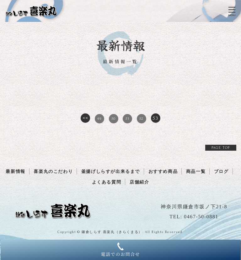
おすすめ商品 (163, 171)
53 (155, 118)
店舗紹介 (139, 182)
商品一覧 (196, 171)
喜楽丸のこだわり (53, 171)
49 (99, 119)
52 (141, 119)
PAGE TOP (221, 148)
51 (127, 119)
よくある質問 (106, 182)
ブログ (221, 171)
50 (113, 119)
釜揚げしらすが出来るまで (110, 171)
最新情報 (15, 171)
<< (85, 118)
